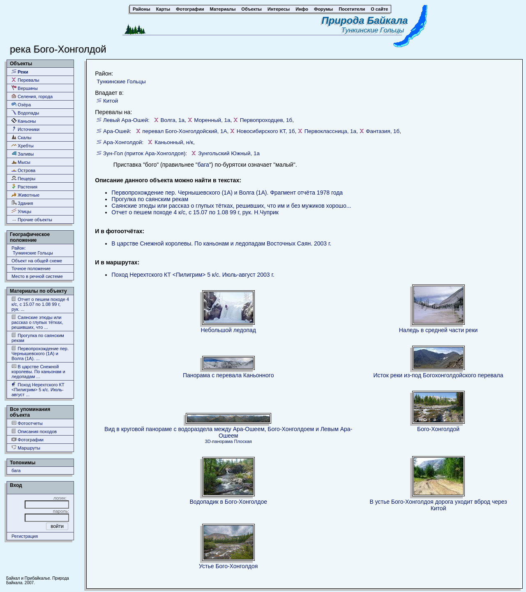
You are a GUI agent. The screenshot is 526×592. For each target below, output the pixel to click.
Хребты (23, 145)
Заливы (23, 153)
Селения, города (32, 96)
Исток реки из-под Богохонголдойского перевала (438, 375)
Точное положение (31, 268)
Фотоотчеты (27, 423)
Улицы (21, 211)
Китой (110, 101)
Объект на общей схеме (37, 260)
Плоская (243, 441)
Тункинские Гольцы (374, 30)
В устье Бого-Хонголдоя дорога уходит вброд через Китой (438, 505)
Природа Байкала (365, 20)
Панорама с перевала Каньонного (228, 375)
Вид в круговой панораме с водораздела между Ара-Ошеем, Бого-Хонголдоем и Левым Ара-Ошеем (228, 432)
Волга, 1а (173, 120)
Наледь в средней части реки (438, 330)
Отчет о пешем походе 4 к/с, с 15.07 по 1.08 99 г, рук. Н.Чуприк (195, 212)
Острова (23, 170)
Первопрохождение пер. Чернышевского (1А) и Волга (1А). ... (40, 353)
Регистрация (25, 536)
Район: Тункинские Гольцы (32, 250)
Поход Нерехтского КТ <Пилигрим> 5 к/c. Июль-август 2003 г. (193, 274)
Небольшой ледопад (228, 330)
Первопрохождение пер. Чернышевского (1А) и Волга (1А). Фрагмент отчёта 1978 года (227, 192)
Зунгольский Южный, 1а (229, 153)
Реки (20, 71)
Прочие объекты (32, 219)
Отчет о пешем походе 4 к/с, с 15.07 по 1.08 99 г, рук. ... (40, 304)
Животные (25, 194)
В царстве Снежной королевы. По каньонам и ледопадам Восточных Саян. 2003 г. (221, 243)
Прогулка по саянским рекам (38, 338)
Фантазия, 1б (382, 131)
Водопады (25, 112)
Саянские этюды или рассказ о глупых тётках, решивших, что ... (37, 322)
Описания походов (34, 431)
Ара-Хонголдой (122, 142)
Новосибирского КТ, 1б (266, 131)
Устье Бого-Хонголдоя (228, 566)
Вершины (25, 88)
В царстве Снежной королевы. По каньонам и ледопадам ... (38, 371)
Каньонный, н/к (174, 142)
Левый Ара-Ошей (125, 120)
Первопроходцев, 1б (266, 120)
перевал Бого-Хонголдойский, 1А (184, 131)
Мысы (21, 162)
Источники (25, 129)
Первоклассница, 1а (330, 131)
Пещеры (23, 178)
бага (16, 470)
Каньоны (24, 121)
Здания (22, 203)
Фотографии (28, 439)
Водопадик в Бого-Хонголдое (228, 501)
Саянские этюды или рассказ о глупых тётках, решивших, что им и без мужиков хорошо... (231, 205)
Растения (24, 186)
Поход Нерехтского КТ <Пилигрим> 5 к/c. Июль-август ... (38, 389)
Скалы (22, 137)
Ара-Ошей (116, 131)
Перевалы (25, 80)
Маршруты (26, 447)
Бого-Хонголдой (438, 429)
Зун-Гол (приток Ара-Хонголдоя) (144, 153)
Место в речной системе (37, 276)
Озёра (21, 104)
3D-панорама (219, 441)
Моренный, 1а (212, 120)
